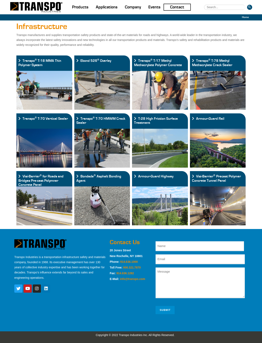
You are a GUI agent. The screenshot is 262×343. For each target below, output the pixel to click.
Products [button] (80, 7)
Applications (106, 7)
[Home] (245, 17)
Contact (177, 7)
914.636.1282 (125, 273)
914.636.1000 (129, 261)
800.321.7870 (132, 267)
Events (154, 7)
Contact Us (125, 242)
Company (133, 7)
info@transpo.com (132, 279)
